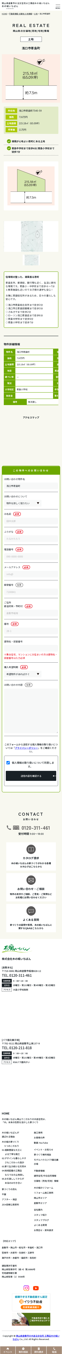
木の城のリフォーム (43, 1187)
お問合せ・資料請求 (43, 1230)
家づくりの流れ (9, 1189)
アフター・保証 (9, 1199)
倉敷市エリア (40, 1203)
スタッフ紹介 (40, 1214)
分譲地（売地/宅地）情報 (46, 1180)
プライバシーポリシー (26, 748)
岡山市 (13, 1247)
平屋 (4, 1194)
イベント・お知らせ (43, 1149)
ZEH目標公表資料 (10, 1204)
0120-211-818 (20, 1047)
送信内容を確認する (31, 776)
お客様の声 (39, 1137)
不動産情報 (39, 1170)
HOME (6, 1113)
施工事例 (38, 1132)
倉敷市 (5, 1247)
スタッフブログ (41, 1220)
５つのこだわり (10, 1145)
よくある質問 (40, 1225)
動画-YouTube (41, 1142)
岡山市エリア (40, 1197)
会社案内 (38, 1209)
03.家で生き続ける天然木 (14, 1166)
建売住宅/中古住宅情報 (45, 1175)
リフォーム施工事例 (43, 1192)
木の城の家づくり (10, 1141)
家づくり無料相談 (42, 1154)
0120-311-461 (36, 827)
